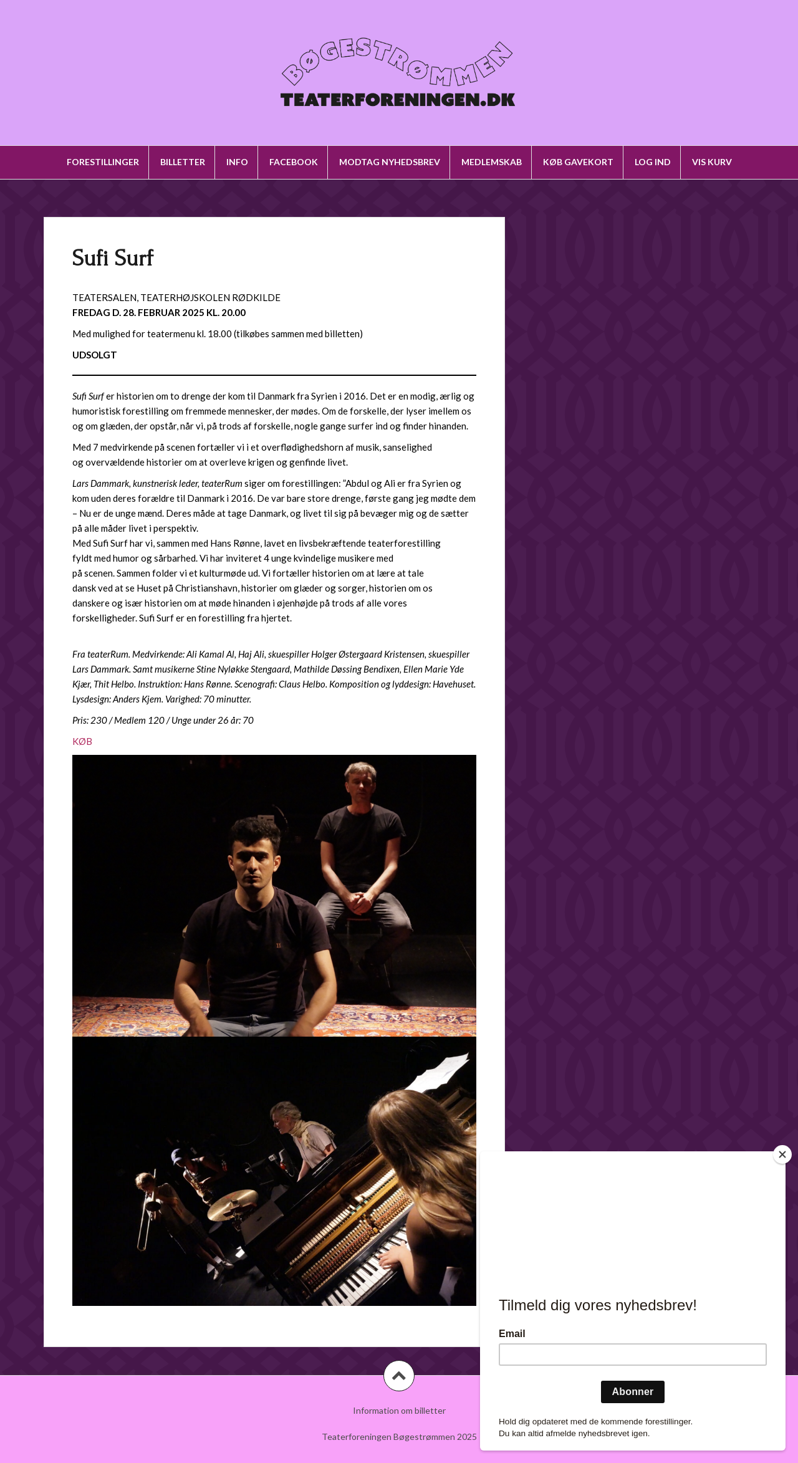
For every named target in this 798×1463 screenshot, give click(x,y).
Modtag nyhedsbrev (389, 161)
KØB (82, 741)
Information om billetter (399, 1410)
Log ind (653, 161)
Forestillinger (103, 161)
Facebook (293, 161)
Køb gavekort (578, 161)
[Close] (782, 1154)
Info (237, 161)
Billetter (182, 161)
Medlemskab (491, 161)
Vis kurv (712, 161)
